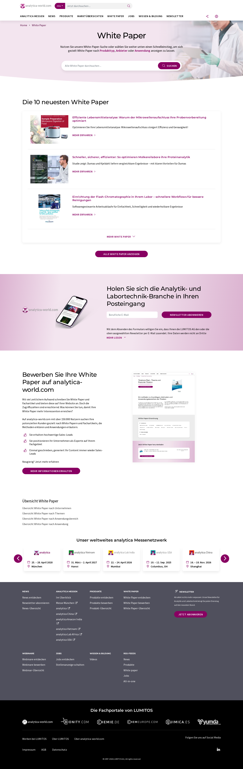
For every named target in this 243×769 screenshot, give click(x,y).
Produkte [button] (66, 16)
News (127, 659)
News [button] (52, 16)
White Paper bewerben (137, 603)
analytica (63, 608)
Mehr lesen (117, 337)
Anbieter (121, 51)
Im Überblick (63, 597)
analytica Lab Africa (69, 634)
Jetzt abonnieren (190, 614)
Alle (59, 5)
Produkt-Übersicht (101, 608)
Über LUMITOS (60, 738)
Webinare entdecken (34, 659)
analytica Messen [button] (32, 16)
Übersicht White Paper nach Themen (43, 513)
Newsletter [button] (175, 16)
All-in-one (129, 681)
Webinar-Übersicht (33, 670)
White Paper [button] (115, 16)
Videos (93, 659)
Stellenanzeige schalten (70, 664)
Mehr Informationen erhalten (51, 471)
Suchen (169, 65)
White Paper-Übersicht (137, 608)
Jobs (126, 675)
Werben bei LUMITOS (34, 738)
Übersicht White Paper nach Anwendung (45, 524)
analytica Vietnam (68, 629)
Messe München (67, 603)
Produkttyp (107, 51)
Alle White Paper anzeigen (121, 254)
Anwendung (142, 51)
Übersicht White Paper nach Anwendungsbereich (50, 518)
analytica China (66, 614)
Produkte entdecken (101, 597)
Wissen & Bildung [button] (151, 16)
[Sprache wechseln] (216, 17)
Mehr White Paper (121, 236)
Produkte (129, 664)
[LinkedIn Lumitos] (218, 749)
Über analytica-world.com (89, 738)
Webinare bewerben (33, 664)
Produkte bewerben (101, 603)
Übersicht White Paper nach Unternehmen (46, 508)
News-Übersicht (31, 608)
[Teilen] (207, 17)
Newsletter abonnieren (186, 314)
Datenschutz (59, 749)
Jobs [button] (131, 16)
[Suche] (128, 6)
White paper (131, 670)
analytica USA (65, 639)
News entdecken (31, 597)
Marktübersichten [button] (90, 16)
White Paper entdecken (137, 597)
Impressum (28, 749)
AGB (43, 749)
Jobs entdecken (65, 659)
